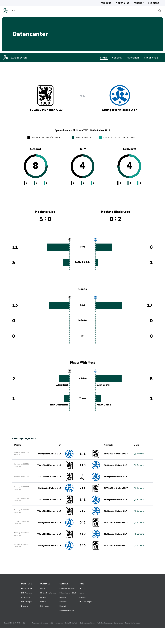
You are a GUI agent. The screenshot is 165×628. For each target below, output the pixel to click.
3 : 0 (82, 534)
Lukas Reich (62, 385)
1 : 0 (82, 465)
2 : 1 (82, 488)
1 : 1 (82, 453)
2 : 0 (82, 545)
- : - (82, 477)
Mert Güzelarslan (59, 405)
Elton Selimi (103, 385)
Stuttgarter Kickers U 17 (49, 454)
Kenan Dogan (104, 405)
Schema (139, 454)
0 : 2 (82, 522)
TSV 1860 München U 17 (116, 454)
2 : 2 (82, 511)
